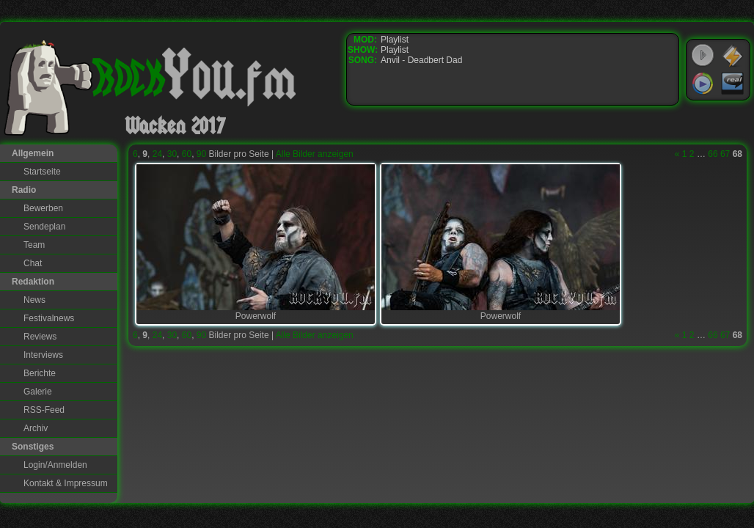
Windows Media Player (702, 83)
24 (157, 154)
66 (712, 154)
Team (34, 245)
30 (172, 154)
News (34, 300)
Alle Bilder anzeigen (315, 154)
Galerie (37, 391)
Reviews (39, 336)
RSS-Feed (44, 410)
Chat (32, 263)
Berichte (39, 373)
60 (186, 154)
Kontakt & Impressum (65, 483)
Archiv (35, 428)
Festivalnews (48, 318)
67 (725, 154)
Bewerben (43, 208)
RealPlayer (732, 83)
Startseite (42, 171)
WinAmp (732, 55)
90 (201, 154)
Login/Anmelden (55, 465)
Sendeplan (44, 226)
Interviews (43, 355)
